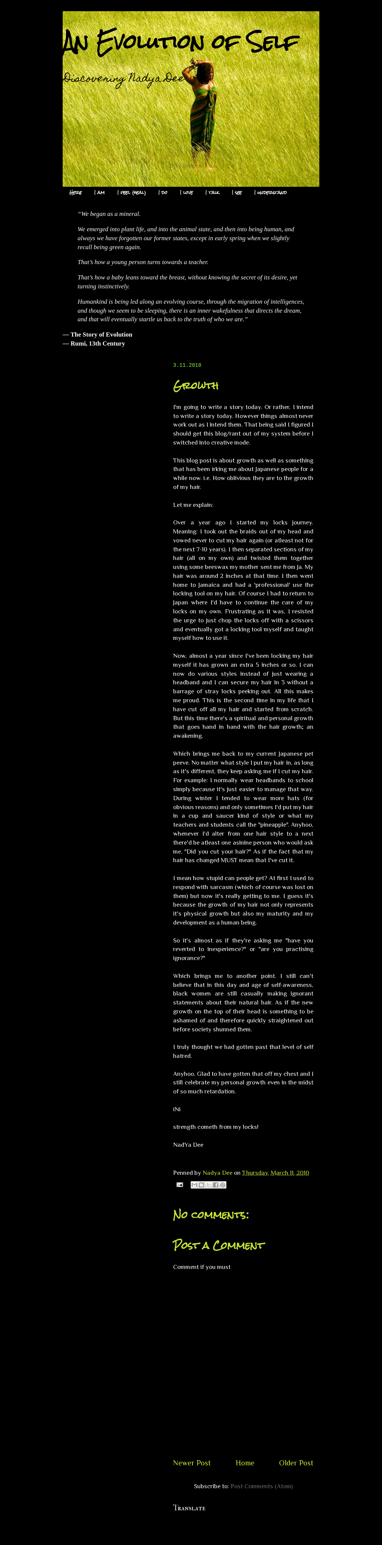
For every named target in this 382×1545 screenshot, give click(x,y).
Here (75, 192)
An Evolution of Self (180, 42)
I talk (212, 192)
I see (237, 192)
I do (163, 192)
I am (99, 192)
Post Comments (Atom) (262, 1486)
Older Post (296, 1463)
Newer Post (192, 1463)
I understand (270, 192)
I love (186, 192)
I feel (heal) (132, 192)
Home (245, 1463)
